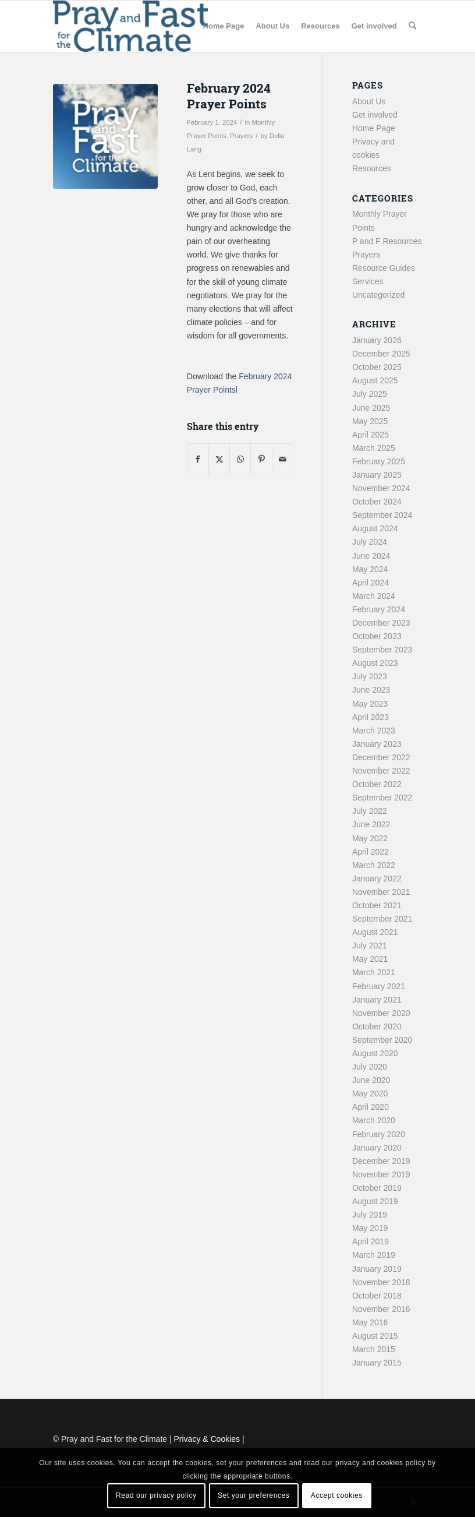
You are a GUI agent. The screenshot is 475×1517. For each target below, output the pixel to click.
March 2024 (373, 596)
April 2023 (370, 717)
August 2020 (375, 1053)
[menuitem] (223, 26)
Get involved (375, 114)
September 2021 (382, 918)
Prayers (241, 135)
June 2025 (371, 407)
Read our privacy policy (156, 1495)
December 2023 (381, 622)
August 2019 (375, 1201)
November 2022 (381, 770)
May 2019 (370, 1228)
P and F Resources (387, 241)
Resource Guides (383, 268)
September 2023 (382, 649)
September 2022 (382, 797)
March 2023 (373, 730)
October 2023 (377, 636)
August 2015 (375, 1335)
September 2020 (382, 1040)
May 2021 (370, 959)
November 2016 (381, 1309)
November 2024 (381, 488)
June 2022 (371, 824)
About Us (369, 101)
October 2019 (377, 1188)
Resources (371, 168)
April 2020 (370, 1107)
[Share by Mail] (282, 459)
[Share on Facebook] (197, 459)
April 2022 (370, 851)
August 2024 (375, 528)
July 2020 (369, 1066)
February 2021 (378, 986)
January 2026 (377, 340)
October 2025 (377, 367)
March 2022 (373, 865)
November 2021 (381, 892)
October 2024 (377, 501)
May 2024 (370, 569)
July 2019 (369, 1214)
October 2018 (377, 1295)
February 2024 (378, 609)
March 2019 (373, 1255)
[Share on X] (219, 459)
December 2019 (381, 1161)
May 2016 (370, 1322)
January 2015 (377, 1362)
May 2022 (370, 838)
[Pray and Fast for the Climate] (130, 26)
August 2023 (375, 663)
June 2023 (371, 689)
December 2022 (381, 757)
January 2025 (377, 474)
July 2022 (369, 811)
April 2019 (370, 1241)
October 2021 (377, 905)
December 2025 (381, 353)
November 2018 (381, 1282)
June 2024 (371, 555)
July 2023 (369, 676)
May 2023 (370, 703)
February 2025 (378, 461)
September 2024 (382, 515)
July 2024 (369, 541)
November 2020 (381, 1013)
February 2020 (378, 1134)
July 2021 (369, 945)
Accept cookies (337, 1495)
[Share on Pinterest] (261, 459)
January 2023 (377, 744)
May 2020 (370, 1093)
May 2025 (370, 421)
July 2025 (369, 393)
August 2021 (375, 932)
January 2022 (377, 878)
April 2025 (370, 434)
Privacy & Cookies (207, 1439)
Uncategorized (378, 294)
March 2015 (373, 1349)
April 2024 (370, 582)
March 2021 (373, 972)
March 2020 (373, 1120)
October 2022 (377, 784)
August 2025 (375, 380)
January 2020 (377, 1147)
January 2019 (377, 1268)
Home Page (373, 128)
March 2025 (373, 448)
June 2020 (371, 1080)
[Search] (412, 26)
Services (368, 281)
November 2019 (381, 1174)
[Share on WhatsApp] (240, 459)
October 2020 (377, 1026)
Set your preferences (253, 1495)
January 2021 (377, 999)
